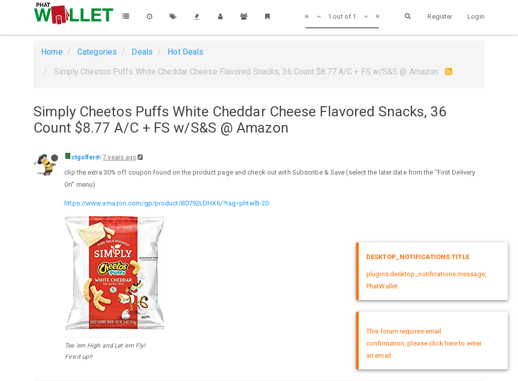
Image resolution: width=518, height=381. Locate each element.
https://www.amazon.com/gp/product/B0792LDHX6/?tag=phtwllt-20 (166, 203)
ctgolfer (83, 157)
